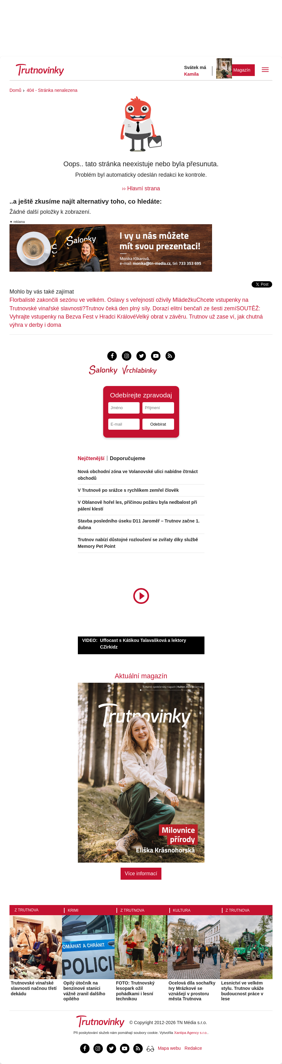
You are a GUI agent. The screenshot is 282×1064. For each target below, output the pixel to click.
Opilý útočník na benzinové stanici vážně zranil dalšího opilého (84, 990)
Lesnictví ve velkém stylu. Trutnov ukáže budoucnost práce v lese (242, 990)
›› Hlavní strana (141, 188)
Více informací (141, 873)
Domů (15, 90)
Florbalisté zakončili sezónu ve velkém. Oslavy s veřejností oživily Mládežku (103, 300)
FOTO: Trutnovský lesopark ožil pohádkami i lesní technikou (135, 990)
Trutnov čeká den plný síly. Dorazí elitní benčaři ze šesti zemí (160, 308)
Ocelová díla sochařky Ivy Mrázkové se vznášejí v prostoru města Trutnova (192, 990)
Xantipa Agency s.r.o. (191, 1033)
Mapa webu (169, 1048)
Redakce (193, 1048)
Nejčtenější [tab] (91, 458)
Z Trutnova (27, 910)
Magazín (241, 70)
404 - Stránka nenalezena (52, 90)
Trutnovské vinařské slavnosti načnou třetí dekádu (34, 988)
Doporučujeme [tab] (127, 458)
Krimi (73, 910)
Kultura (182, 910)
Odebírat (158, 424)
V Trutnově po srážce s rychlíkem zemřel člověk (128, 490)
